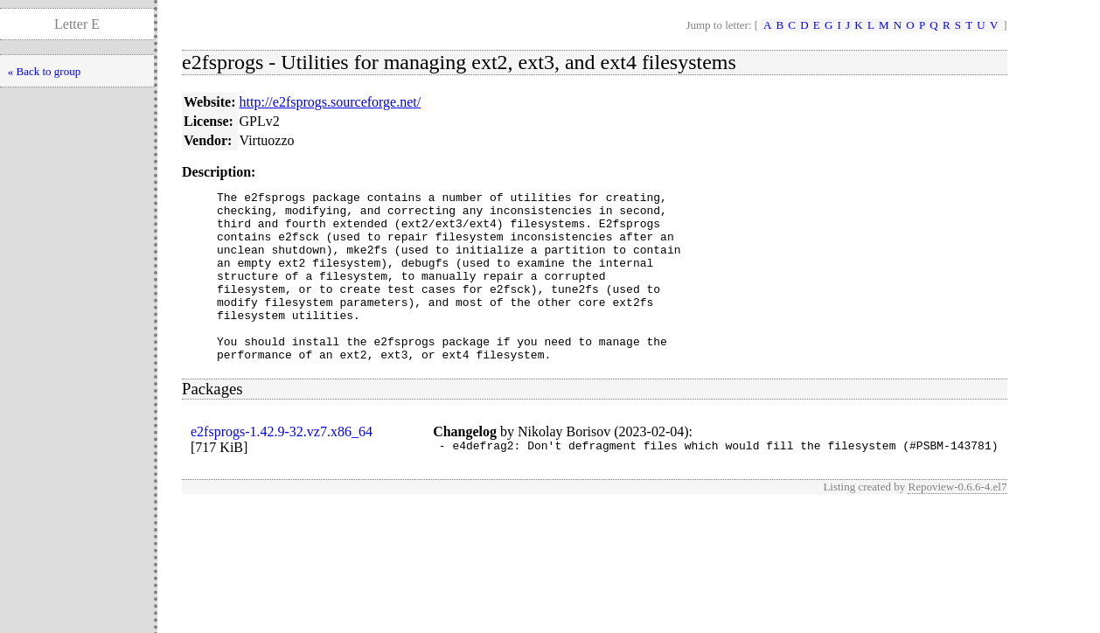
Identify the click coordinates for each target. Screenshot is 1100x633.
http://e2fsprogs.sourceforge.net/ (330, 101)
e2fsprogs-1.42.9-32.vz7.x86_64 (281, 465)
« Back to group (44, 71)
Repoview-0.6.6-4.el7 (957, 523)
